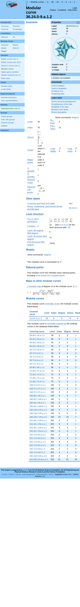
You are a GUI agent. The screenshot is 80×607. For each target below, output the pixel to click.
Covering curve (37, 331)
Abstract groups (7, 123)
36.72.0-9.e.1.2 (36, 360)
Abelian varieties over (11, 75)
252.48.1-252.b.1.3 (38, 431)
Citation (53, 10)
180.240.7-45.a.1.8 (38, 417)
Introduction (6, 22)
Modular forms (7, 41)
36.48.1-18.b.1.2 (37, 342)
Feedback (62, 10)
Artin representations (9, 101)
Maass (15, 45)
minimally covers (52, 304)
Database (5, 130)
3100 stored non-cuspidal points (50, 275)
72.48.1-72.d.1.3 (37, 381)
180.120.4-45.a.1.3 (38, 410)
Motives (4, 105)
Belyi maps (5, 78)
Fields (3, 82)
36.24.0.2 (73, 208)
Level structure (35, 214)
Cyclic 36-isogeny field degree (35, 231)
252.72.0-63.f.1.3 (37, 449)
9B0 (70, 203)
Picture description (58, 112)
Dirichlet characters (9, 97)
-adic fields (6, 89)
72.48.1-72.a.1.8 (37, 371)
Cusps (30, 150)
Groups (4, 113)
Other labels (33, 198)
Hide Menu (72, 10)
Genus (30, 137)
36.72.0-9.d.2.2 (36, 356)
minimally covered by (56, 323)
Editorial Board (42, 474)
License (18, 474)
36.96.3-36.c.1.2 (37, 367)
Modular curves (37, 2)
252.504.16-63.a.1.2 (39, 459)
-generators (33, 220)
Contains (33, 226)
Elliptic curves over (9, 59)
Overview (5, 26)
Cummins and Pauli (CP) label (41, 203)
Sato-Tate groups (8, 120)
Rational (4, 37)
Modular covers (35, 298)
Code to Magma (57, 86)
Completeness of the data (61, 104)
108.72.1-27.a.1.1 (38, 388)
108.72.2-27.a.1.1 (38, 392)
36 (52, 2)
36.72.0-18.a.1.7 (37, 349)
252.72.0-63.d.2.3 (38, 438)
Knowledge (17, 29)
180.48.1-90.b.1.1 (38, 403)
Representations (8, 94)
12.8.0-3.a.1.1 (36, 318)
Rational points (35, 267)
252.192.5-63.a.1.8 (38, 456)
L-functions (6, 33)
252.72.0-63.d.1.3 (38, 435)
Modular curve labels (59, 110)
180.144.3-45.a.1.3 (38, 413)
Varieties (4, 55)
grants (25, 470)
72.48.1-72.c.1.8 (37, 378)
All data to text (57, 91)
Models (30, 249)
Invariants (32, 22)
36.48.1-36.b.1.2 (37, 346)
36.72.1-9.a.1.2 (36, 364)
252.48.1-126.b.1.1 (38, 427)
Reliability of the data (59, 107)
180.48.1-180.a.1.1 (38, 399)
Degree (61, 313)
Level (29, 122)
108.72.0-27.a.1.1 (38, 385)
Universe (4, 29)
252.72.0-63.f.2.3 (37, 452)
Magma (75, 117)
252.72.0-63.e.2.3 (38, 445)
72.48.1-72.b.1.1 (37, 374)
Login (74, 8)
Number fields (6, 86)
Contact (4, 474)
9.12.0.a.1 (63, 225)
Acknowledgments (28, 474)
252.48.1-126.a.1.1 (38, 420)
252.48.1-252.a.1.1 (38, 424)
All (14, 37)
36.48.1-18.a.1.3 (37, 335)
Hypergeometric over (10, 108)
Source (51, 474)
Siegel (3, 51)
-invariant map (34, 286)
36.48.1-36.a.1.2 (37, 339)
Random (16, 26)
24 (58, 2)
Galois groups (6, 116)
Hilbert (3, 48)
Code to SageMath (59, 88)
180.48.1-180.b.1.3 (38, 406)
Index (29, 127)
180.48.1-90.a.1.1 (38, 396)
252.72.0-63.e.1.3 (38, 442)
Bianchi (16, 48)
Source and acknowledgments (63, 101)
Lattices (4, 126)
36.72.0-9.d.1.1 (36, 353)
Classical (4, 45)
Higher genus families (10, 72)
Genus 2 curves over (10, 65)
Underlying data (57, 94)
